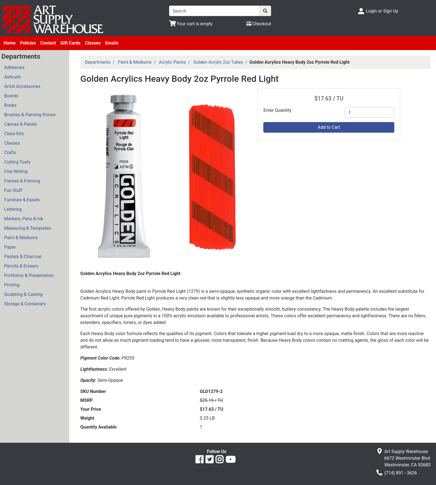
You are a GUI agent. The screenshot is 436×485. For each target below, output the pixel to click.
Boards (11, 95)
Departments (98, 62)
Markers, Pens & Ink (23, 218)
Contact (48, 43)
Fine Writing (16, 171)
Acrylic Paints (172, 62)
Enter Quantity (277, 110)
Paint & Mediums (21, 237)
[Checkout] (258, 23)
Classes (93, 43)
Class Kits (14, 133)
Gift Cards (70, 43)
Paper (10, 247)
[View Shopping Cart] (191, 23)
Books (10, 105)
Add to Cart (329, 127)
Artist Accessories (22, 86)
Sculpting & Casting (23, 294)
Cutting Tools (17, 162)
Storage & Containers (25, 303)
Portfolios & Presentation (29, 275)
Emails (111, 43)
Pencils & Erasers (21, 266)
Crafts (10, 152)
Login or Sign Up (382, 11)
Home (10, 43)
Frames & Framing (22, 181)
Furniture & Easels (22, 199)
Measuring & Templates (27, 228)
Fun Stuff (13, 190)
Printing (11, 285)
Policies (28, 43)
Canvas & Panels (20, 124)
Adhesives (14, 67)
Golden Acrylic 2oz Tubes (218, 62)
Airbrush (12, 77)
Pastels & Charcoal (22, 256)
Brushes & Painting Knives (30, 114)
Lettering (13, 209)
